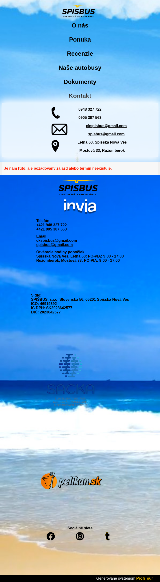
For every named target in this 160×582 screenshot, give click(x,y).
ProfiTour (144, 578)
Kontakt (80, 96)
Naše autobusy (80, 67)
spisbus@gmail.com (106, 134)
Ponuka (80, 39)
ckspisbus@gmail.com (106, 126)
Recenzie (80, 53)
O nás (80, 25)
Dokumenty (80, 81)
